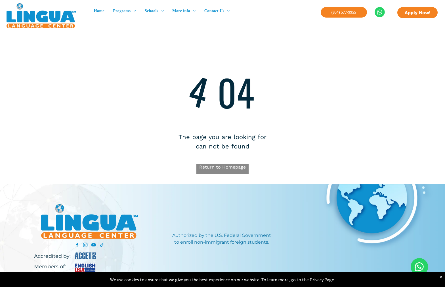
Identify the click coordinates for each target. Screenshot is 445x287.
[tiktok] (101, 246)
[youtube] (93, 246)
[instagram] (85, 246)
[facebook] (77, 246)
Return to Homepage (222, 167)
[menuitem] (99, 11)
